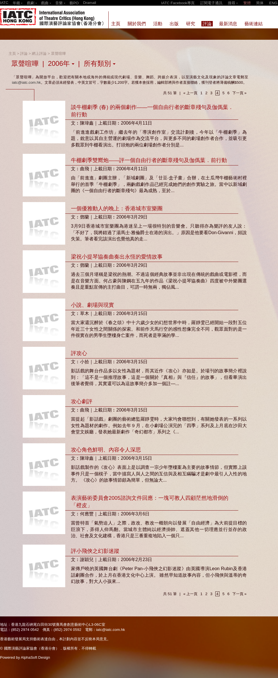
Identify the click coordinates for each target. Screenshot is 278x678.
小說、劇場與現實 (92, 305)
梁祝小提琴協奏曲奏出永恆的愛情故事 (117, 257)
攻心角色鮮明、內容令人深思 (106, 450)
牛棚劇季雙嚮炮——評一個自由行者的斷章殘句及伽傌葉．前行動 (149, 160)
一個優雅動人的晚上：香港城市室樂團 (117, 208)
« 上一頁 (190, 93)
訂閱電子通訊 (211, 3)
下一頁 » (239, 93)
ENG (273, 3)
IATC (4, 3)
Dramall (89, 3)
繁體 (247, 3)
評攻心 (79, 353)
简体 (260, 3)
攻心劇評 (81, 401)
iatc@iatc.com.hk (26, 82)
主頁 (12, 53)
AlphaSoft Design (35, 657)
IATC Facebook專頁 (178, 3)
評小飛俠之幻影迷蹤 (95, 551)
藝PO (74, 3)
